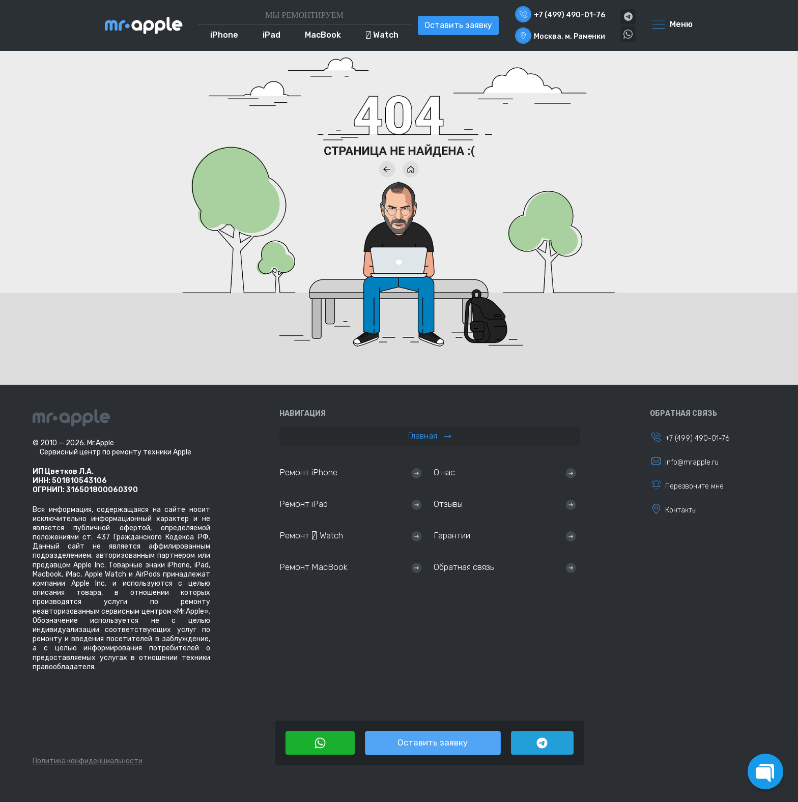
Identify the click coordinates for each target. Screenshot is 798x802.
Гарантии (452, 535)
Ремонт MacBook (313, 567)
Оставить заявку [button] (458, 25)
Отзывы (448, 504)
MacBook (323, 35)
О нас (444, 472)
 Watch (381, 35)
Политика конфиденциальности (87, 761)
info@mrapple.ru (692, 462)
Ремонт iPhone (308, 472)
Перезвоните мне (694, 486)
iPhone (224, 35)
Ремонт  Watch (311, 535)
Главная (429, 436)
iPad (271, 35)
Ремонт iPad (303, 504)
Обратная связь (464, 567)
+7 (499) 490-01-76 (697, 438)
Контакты (681, 510)
